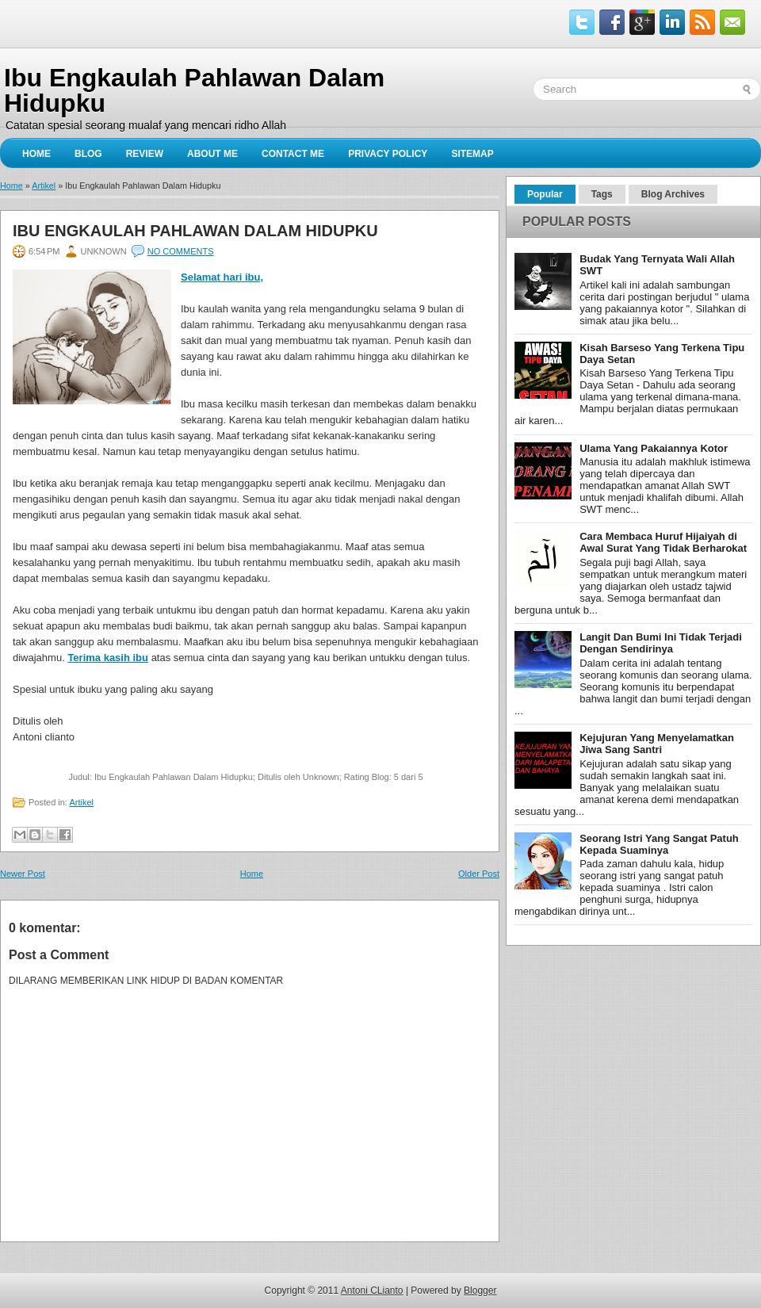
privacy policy (387, 153)
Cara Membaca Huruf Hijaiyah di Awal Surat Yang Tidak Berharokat (663, 542)
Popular (545, 194)
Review (144, 153)
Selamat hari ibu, (222, 277)
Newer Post (22, 873)
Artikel (43, 185)
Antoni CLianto (372, 1290)
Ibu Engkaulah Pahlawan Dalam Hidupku (195, 231)
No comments (180, 251)
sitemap (472, 153)
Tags (602, 194)
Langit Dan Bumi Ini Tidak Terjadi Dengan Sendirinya (660, 643)
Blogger (480, 1290)
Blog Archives (673, 194)
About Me (212, 153)
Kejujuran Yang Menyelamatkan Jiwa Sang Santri (656, 743)
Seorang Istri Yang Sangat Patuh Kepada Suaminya (659, 844)
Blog (88, 153)
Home (36, 153)
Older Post (478, 873)
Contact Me (293, 153)
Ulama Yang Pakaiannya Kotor (653, 448)
